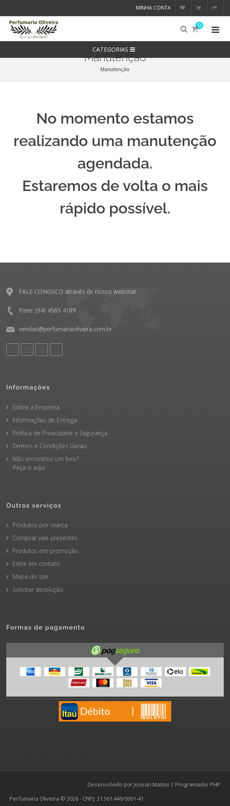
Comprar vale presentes (45, 538)
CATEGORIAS (115, 49)
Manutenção (115, 69)
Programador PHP (197, 784)
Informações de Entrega (44, 420)
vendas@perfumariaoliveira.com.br (65, 329)
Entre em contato (36, 564)
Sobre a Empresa (36, 407)
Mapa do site (30, 576)
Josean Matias (152, 784)
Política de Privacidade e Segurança (60, 433)
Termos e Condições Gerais (49, 446)
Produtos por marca (40, 525)
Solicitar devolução (37, 589)
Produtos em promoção (45, 551)
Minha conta (153, 7)
